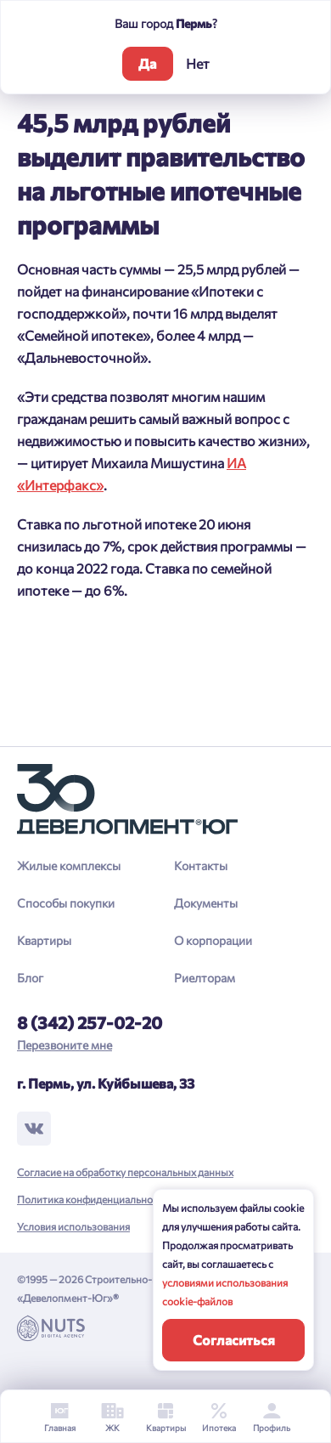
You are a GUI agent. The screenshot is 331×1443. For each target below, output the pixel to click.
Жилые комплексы (69, 865)
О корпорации (213, 940)
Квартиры (44, 940)
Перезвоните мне (64, 1045)
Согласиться (234, 1340)
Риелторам (204, 977)
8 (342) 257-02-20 (89, 1022)
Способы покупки (66, 903)
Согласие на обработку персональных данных (125, 1172)
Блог (30, 977)
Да (147, 63)
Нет (198, 63)
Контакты (200, 865)
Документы (206, 903)
